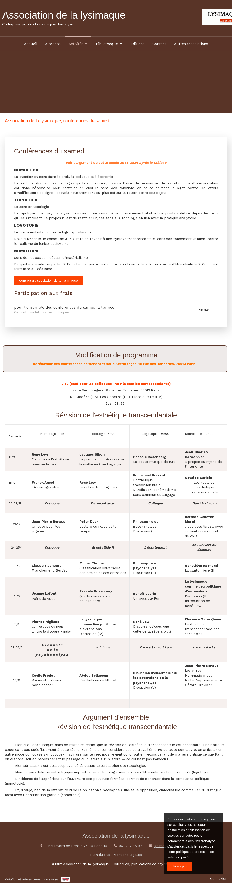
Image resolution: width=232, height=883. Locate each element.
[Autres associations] (191, 43)
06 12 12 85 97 (130, 846)
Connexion (218, 879)
